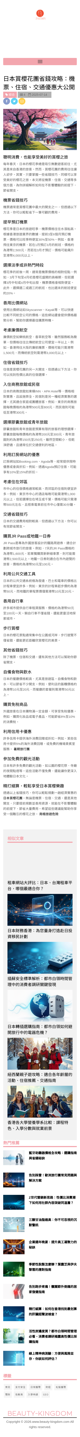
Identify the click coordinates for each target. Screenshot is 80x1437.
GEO (45, 1394)
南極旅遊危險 (48, 814)
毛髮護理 (61, 1387)
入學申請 (33, 1394)
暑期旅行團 (22, 749)
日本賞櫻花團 (12, 798)
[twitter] (15, 101)
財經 (48, 1387)
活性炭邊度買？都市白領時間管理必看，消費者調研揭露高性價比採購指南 (53, 1336)
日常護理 (36, 1387)
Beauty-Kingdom (40, 1413)
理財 (7, 1394)
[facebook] (7, 101)
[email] (22, 101)
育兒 (7, 1387)
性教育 (19, 1394)
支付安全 (20, 1387)
